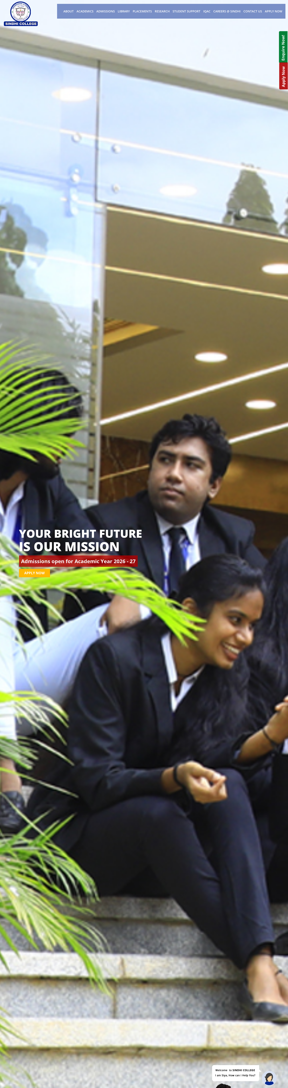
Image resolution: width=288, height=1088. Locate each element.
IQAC (206, 11)
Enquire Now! (282, 48)
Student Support (186, 11)
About (69, 11)
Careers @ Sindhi (227, 11)
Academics (85, 11)
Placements (142, 11)
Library (124, 11)
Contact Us (253, 11)
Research (162, 11)
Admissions (105, 11)
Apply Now (273, 11)
